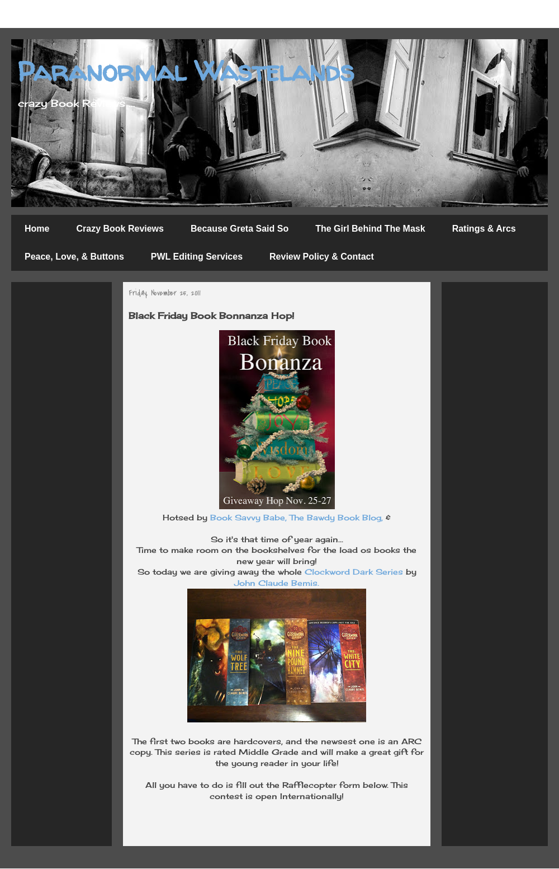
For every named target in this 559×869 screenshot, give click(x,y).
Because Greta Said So (239, 228)
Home (37, 228)
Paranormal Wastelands (185, 70)
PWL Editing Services (197, 256)
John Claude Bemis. (276, 583)
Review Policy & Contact (321, 256)
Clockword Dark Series (354, 571)
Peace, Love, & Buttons (74, 256)
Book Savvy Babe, (248, 517)
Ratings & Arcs (484, 228)
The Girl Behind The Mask (370, 228)
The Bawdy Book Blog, (336, 517)
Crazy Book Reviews (120, 228)
